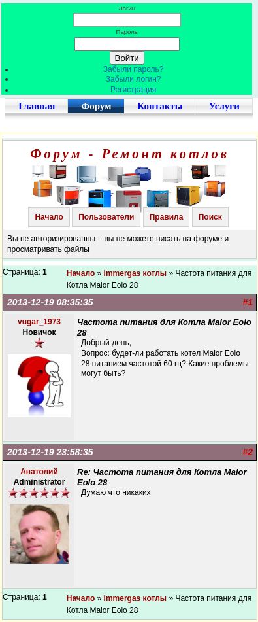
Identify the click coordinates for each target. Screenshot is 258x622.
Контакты (159, 106)
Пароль (127, 31)
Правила (167, 217)
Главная (36, 106)
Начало (49, 217)
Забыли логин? (133, 79)
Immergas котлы (135, 273)
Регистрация (133, 89)
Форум (96, 106)
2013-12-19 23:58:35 (50, 452)
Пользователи (106, 217)
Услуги (223, 106)
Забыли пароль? (133, 69)
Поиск (210, 217)
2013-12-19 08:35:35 (50, 302)
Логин (126, 8)
